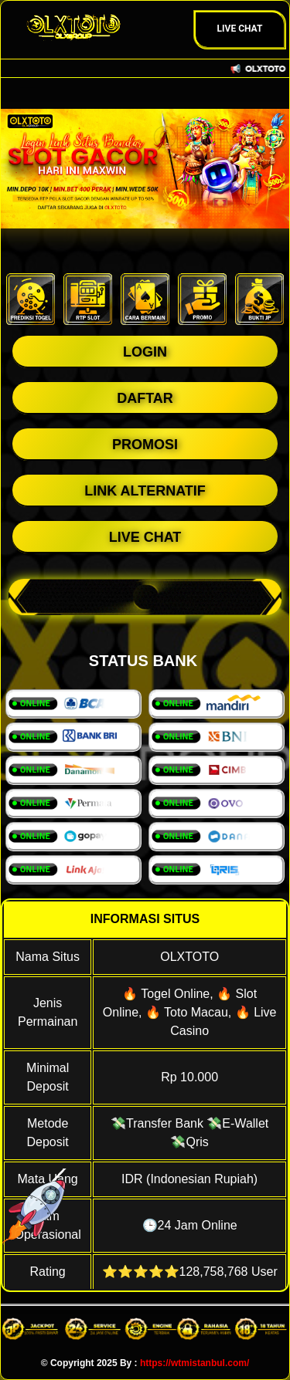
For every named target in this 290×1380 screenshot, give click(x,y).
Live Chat (240, 28)
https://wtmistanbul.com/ (194, 1363)
